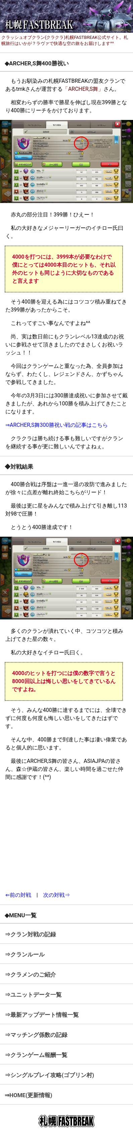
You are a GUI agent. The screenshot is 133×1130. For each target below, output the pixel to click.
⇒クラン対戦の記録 (30, 934)
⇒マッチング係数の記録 (36, 1035)
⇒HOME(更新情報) (28, 1095)
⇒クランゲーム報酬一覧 (36, 1055)
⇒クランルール (25, 954)
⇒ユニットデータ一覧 (33, 994)
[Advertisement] (66, 836)
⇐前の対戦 (18, 895)
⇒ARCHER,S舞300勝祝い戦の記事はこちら (56, 425)
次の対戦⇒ (56, 895)
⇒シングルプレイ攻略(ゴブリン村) (49, 1075)
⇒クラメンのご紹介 (30, 974)
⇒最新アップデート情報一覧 (42, 1014)
